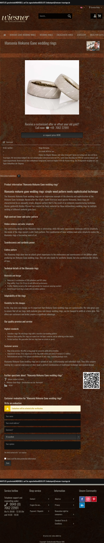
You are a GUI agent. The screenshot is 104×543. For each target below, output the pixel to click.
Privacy (57, 505)
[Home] (4, 34)
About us (58, 499)
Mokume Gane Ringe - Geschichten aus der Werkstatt (23, 383)
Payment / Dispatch (36, 511)
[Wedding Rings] (46, 34)
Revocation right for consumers (61, 512)
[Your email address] (42, 423)
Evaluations (14, 176)
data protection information (26, 459)
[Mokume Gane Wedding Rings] (23, 34)
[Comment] (42, 437)
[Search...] (55, 16)
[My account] (93, 16)
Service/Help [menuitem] (94, 7)
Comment (8, 142)
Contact (32, 499)
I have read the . (21, 459)
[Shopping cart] (99, 16)
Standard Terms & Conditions (61, 522)
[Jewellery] (81, 34)
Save (7, 463)
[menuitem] (55, 17)
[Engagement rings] (65, 34)
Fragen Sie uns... (35, 505)
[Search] (69, 16)
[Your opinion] (42, 445)
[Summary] (42, 430)
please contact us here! (14, 379)
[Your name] (42, 416)
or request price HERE (52, 135)
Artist (8, 385)
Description (4, 176)
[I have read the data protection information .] (5, 458)
